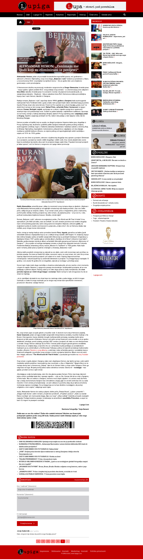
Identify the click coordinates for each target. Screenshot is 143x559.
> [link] (67, 541)
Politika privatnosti (98, 551)
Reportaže (71, 15)
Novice (19, 15)
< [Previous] (38, 541)
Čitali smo (93, 15)
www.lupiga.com (76, 553)
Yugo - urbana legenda (101, 218)
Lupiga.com (97, 275)
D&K (28, 15)
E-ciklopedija (102, 211)
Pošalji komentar (27, 523)
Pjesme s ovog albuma (38, 350)
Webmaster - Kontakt (60, 551)
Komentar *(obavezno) (53, 502)
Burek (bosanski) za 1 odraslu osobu (105, 203)
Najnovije (97, 21)
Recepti (98, 196)
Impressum (44, 551)
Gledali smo (107, 15)
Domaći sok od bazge (100, 200)
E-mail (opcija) (53, 516)
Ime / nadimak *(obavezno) (53, 488)
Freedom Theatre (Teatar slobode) (105, 221)
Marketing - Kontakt (79, 551)
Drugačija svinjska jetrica (101, 205)
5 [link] (62, 541)
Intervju (82, 15)
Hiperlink (49, 15)
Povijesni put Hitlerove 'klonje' (103, 216)
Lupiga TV (37, 15)
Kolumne (60, 15)
